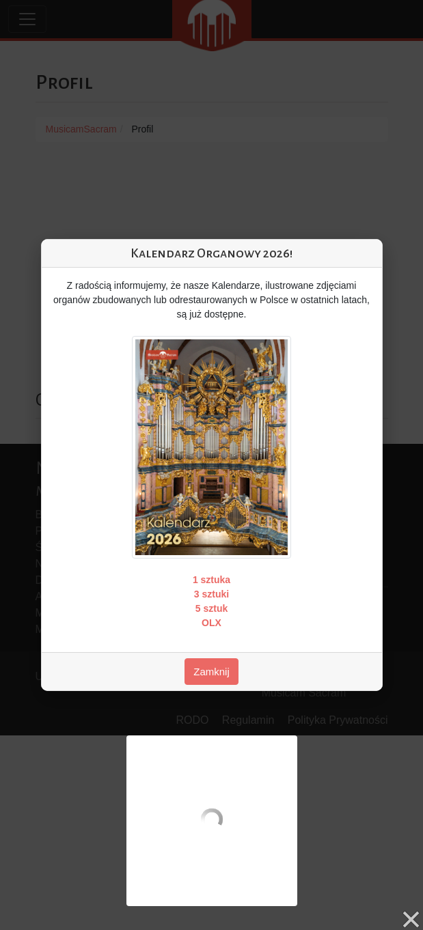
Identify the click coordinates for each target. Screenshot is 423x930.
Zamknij (211, 671)
